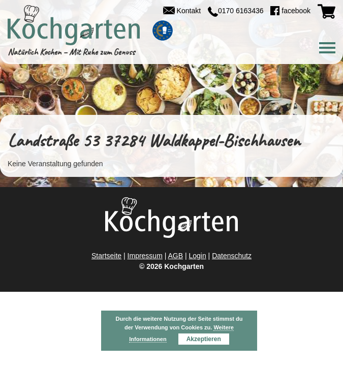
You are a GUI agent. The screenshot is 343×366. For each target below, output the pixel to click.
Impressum (145, 256)
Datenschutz (232, 256)
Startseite (106, 256)
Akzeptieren (203, 339)
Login (197, 256)
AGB (175, 256)
